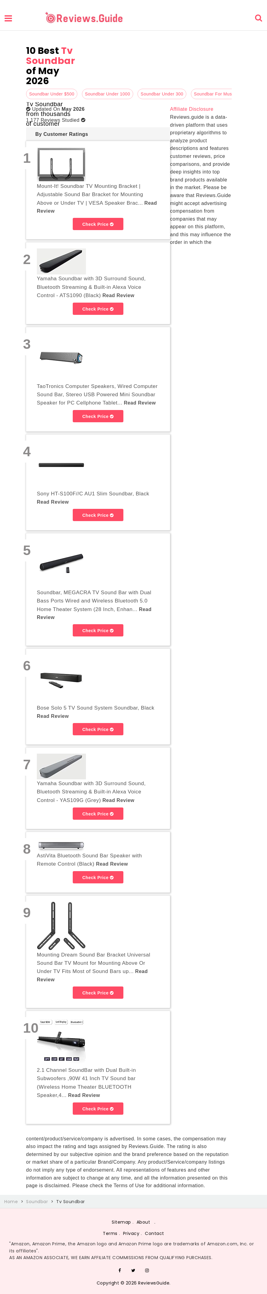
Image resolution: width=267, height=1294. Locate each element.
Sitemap (121, 1222)
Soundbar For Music (214, 93)
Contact (154, 1233)
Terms (110, 1233)
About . (146, 1222)
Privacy (131, 1233)
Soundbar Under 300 (162, 93)
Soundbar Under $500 (51, 93)
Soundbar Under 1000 (107, 93)
